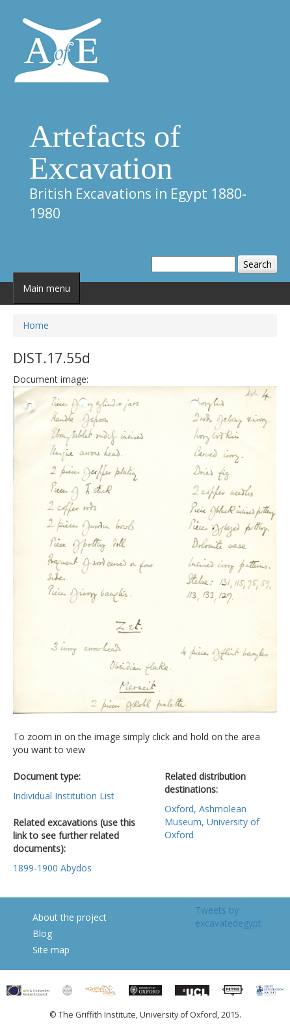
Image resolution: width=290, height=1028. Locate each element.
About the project (70, 917)
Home (36, 325)
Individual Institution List (63, 796)
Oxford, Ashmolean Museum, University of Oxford (212, 822)
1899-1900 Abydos (52, 868)
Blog (42, 933)
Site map (51, 950)
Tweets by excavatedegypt (228, 916)
